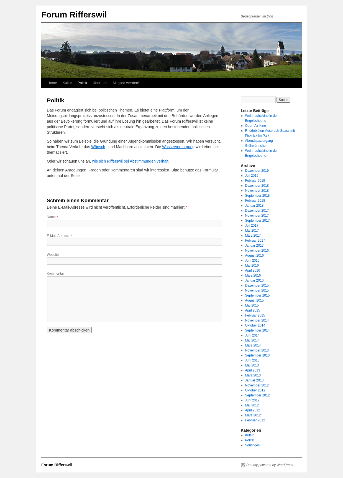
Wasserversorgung (178, 147)
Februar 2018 (255, 201)
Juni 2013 (252, 360)
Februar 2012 (255, 420)
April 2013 (252, 370)
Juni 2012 (252, 400)
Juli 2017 (251, 225)
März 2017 (253, 235)
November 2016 (257, 250)
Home (52, 83)
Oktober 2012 (255, 390)
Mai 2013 (252, 365)
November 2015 (257, 290)
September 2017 (257, 220)
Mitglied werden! (126, 83)
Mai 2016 (252, 265)
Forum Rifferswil (74, 14)
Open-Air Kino (255, 126)
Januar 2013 (254, 380)
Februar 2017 (255, 240)
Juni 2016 (252, 260)
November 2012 (257, 385)
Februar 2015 (255, 315)
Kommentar (55, 273)
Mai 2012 (252, 405)
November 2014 (257, 320)
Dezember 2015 (257, 285)
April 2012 (252, 410)
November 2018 (257, 191)
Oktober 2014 (255, 325)
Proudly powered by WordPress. (270, 465)
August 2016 (254, 255)
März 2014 (253, 345)
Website (53, 255)
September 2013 (257, 355)
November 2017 (257, 215)
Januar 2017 (254, 245)
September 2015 (257, 295)
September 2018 (257, 196)
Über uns (100, 83)
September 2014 (257, 330)
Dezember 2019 (257, 171)
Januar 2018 (254, 206)
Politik (82, 83)
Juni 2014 (252, 335)
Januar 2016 (254, 280)
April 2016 (252, 270)
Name (52, 217)
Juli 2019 (251, 176)
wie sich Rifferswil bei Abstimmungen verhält (130, 161)
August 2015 (254, 300)
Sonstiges (252, 445)
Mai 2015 (252, 305)
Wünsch (98, 147)
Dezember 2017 (257, 211)
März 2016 (253, 275)
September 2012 (257, 395)
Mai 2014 (252, 340)
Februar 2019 (255, 181)
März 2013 (253, 375)
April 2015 (252, 310)
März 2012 (253, 415)
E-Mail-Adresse (59, 236)
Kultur (67, 83)
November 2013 (257, 350)
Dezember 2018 (257, 186)
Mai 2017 (252, 230)
